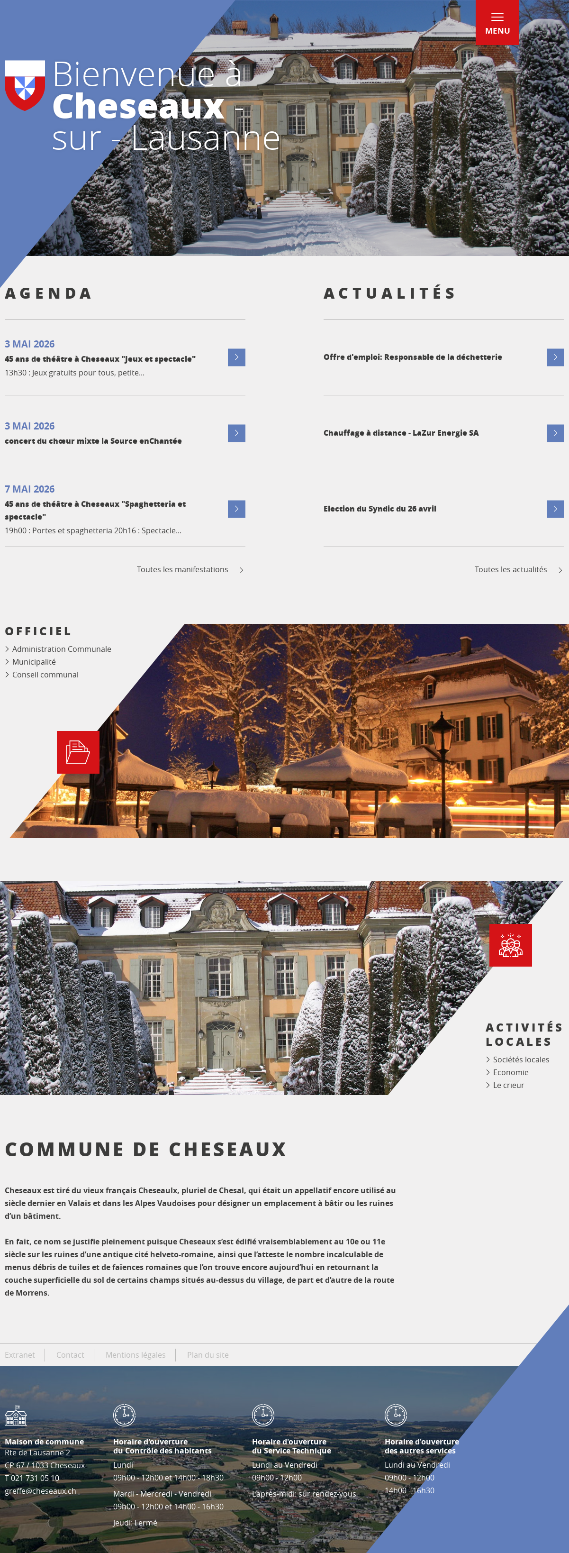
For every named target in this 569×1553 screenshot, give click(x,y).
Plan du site (208, 1355)
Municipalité (34, 662)
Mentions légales (136, 1355)
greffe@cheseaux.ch (40, 1491)
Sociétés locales (521, 1059)
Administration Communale (61, 649)
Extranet (20, 1355)
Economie (511, 1072)
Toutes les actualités (519, 570)
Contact (70, 1355)
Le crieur (508, 1085)
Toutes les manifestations (191, 570)
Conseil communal (45, 674)
